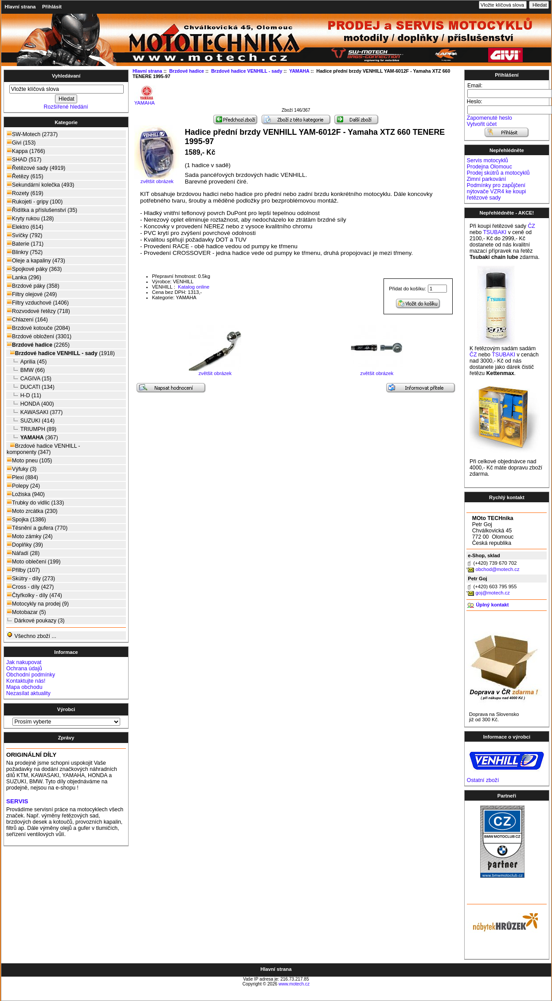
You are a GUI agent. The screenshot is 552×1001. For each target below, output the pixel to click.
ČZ (531, 226)
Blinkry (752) (25, 252)
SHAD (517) (24, 159)
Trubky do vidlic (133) (35, 502)
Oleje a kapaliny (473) (36, 260)
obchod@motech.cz (497, 569)
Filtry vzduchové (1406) (38, 302)
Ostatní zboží (483, 780)
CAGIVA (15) (29, 378)
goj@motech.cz (492, 592)
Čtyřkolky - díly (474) (34, 595)
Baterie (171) (25, 243)
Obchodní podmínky (30, 675)
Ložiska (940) (26, 494)
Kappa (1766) (26, 151)
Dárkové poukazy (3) (36, 620)
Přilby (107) (23, 570)
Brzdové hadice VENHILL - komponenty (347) (43, 448)
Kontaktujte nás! (25, 681)
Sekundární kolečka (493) (40, 184)
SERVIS (17, 801)
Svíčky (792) (24, 235)
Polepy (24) (23, 485)
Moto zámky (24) (30, 536)
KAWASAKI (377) (35, 412)
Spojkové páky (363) (34, 269)
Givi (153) (21, 142)
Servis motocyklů (487, 160)
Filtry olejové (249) (32, 294)
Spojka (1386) (26, 519)
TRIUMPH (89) (31, 429)
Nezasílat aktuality (28, 693)
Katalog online (192, 286)
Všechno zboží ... (31, 635)
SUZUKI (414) (31, 420)
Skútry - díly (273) (31, 578)
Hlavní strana (19, 6)
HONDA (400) (30, 403)
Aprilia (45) (27, 361)
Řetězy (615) (25, 176)
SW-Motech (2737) (32, 134)
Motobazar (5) (26, 612)
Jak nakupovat (23, 662)
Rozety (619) (25, 193)
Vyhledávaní (66, 75)
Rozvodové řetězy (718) (38, 311)
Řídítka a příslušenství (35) (42, 210)
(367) (32, 437)
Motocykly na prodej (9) (38, 603)
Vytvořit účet (482, 124)
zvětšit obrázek (215, 371)
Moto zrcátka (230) (32, 511)
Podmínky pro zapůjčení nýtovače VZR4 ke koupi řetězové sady (496, 191)
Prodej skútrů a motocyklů (498, 173)
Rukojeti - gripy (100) (35, 201)
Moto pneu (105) (29, 460)
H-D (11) (24, 395)
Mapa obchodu (24, 687)
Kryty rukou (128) (30, 218)
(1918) (61, 353)
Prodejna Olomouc (489, 167)
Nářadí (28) (23, 553)
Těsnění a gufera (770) (37, 527)
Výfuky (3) (21, 468)
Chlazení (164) (27, 319)
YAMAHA (147, 101)
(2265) (38, 345)
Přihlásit (52, 6)
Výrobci (66, 709)
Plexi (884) (22, 477)
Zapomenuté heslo (489, 118)
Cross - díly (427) (30, 586)
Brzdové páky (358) (33, 285)
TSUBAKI (495, 232)
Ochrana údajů (24, 668)
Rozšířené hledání (66, 107)
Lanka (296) (24, 277)
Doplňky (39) (25, 544)
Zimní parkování (486, 179)
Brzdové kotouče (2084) (38, 328)
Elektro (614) (25, 226)
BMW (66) (26, 370)
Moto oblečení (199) (34, 561)
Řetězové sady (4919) (36, 167)
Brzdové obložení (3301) (39, 336)
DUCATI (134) (31, 386)
